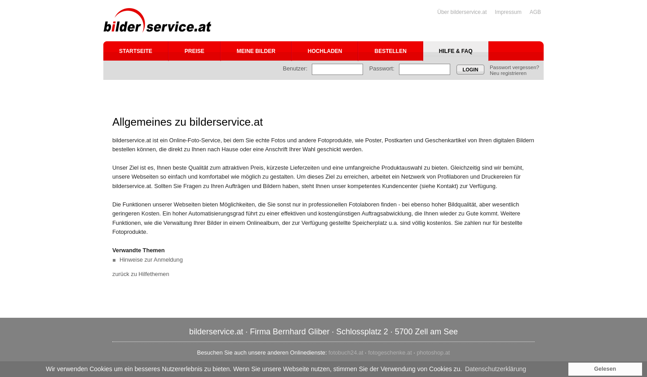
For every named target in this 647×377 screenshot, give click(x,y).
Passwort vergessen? (514, 67)
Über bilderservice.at (462, 12)
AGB (535, 12)
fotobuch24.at (345, 352)
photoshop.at (433, 352)
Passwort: (381, 68)
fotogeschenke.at (390, 352)
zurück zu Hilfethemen (140, 274)
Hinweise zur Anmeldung (151, 259)
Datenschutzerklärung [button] (495, 369)
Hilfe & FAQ (456, 51)
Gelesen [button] (605, 369)
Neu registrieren (508, 73)
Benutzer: (295, 68)
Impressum (508, 12)
